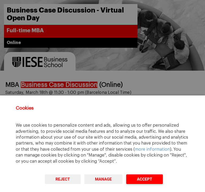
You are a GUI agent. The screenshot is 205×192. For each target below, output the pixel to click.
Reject (63, 179)
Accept (144, 179)
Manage (103, 179)
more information (152, 149)
